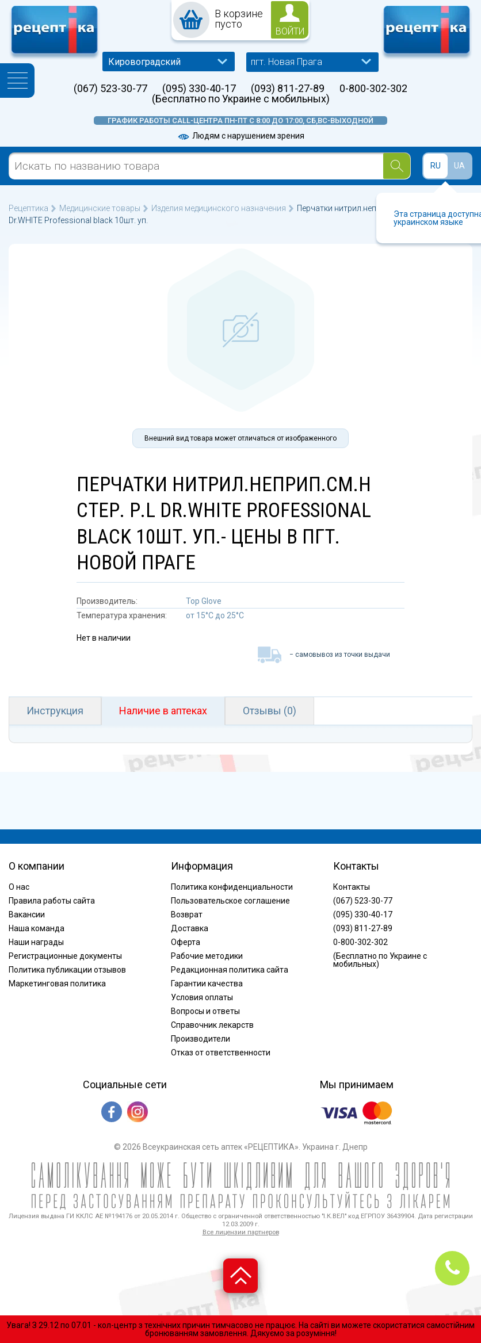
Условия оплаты (202, 997)
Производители (200, 1038)
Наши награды (36, 942)
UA (459, 165)
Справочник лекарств (212, 1025)
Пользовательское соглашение (230, 900)
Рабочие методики (207, 956)
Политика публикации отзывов (67, 969)
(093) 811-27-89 (288, 88)
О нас (19, 886)
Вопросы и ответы (205, 1011)
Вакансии (27, 914)
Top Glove (204, 601)
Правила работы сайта (52, 900)
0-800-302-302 (373, 88)
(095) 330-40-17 (199, 88)
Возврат (187, 914)
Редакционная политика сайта (229, 969)
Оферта (185, 942)
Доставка (189, 928)
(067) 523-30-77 (110, 88)
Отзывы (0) (269, 711)
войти (290, 31)
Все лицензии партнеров (241, 1232)
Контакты (351, 886)
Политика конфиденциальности (232, 886)
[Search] (396, 166)
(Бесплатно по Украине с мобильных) (241, 99)
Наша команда (36, 928)
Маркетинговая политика (57, 983)
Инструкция (54, 711)
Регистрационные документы (65, 956)
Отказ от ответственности (220, 1052)
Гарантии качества (207, 983)
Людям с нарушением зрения (240, 135)
